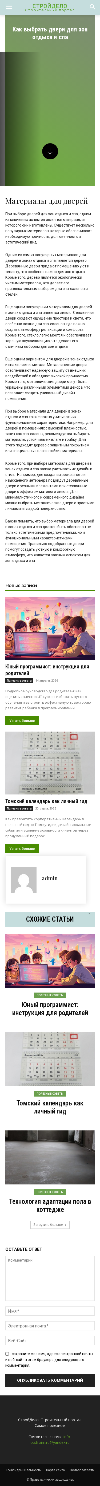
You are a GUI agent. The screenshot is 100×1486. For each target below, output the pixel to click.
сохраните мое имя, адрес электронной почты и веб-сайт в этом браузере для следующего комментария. (49, 1360)
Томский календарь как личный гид (46, 801)
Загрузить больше (50, 1224)
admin (50, 878)
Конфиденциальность (23, 1470)
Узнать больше (22, 721)
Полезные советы (19, 680)
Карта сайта (55, 1470)
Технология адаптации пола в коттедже (50, 1205)
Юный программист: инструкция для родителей (50, 1009)
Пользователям (82, 1470)
